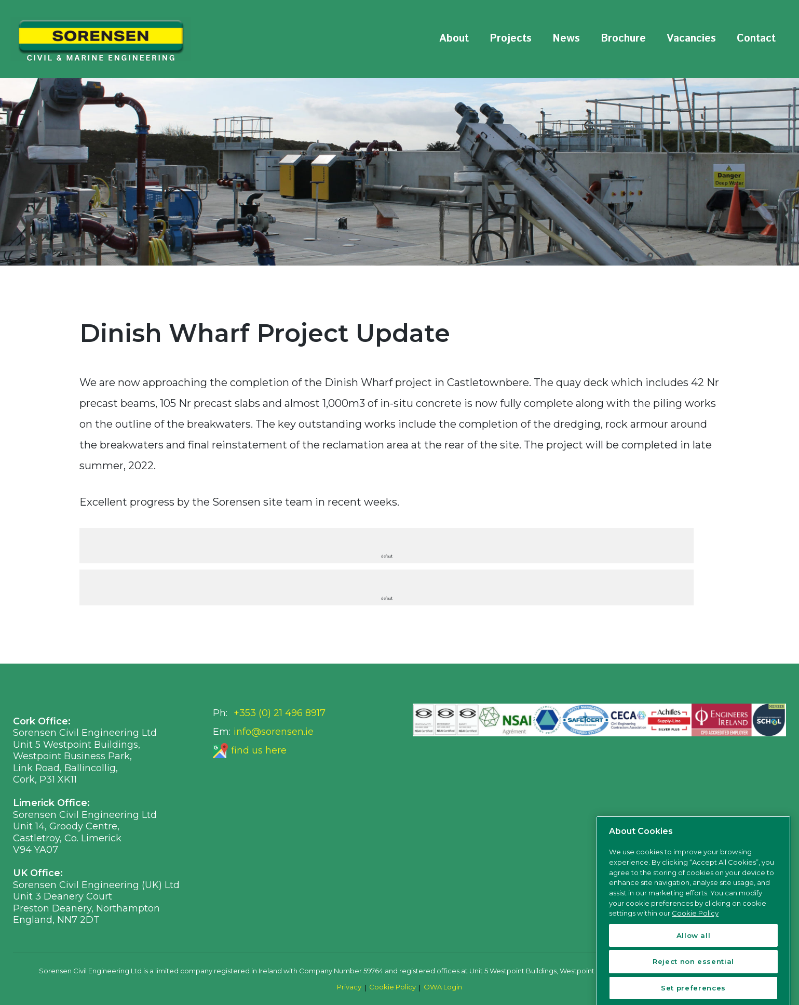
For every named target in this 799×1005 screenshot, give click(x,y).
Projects (511, 38)
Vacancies (691, 38)
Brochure (623, 38)
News (566, 38)
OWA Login (443, 987)
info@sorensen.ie (274, 731)
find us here (259, 750)
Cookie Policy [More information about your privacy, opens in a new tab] (695, 979)
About (454, 38)
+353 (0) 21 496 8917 (280, 713)
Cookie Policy (392, 987)
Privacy (349, 987)
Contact (756, 38)
